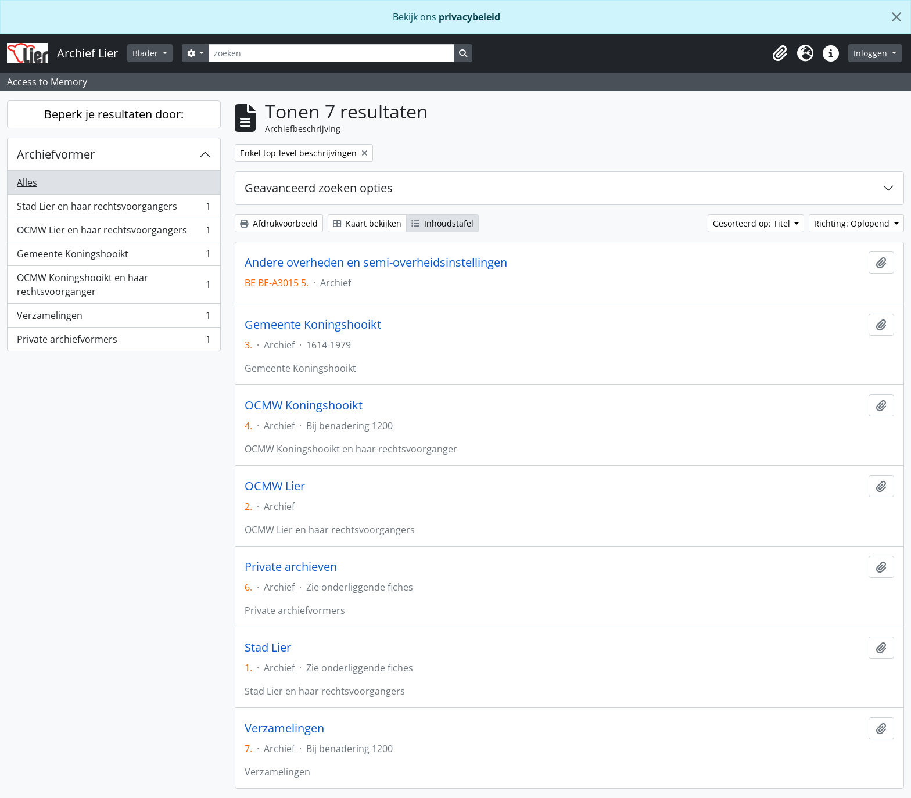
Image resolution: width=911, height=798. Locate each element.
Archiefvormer (56, 154)
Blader (146, 53)
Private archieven (291, 567)
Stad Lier (268, 648)
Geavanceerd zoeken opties (319, 188)
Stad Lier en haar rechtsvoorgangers (113, 208)
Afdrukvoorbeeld (279, 223)
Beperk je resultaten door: (114, 114)
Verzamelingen (113, 318)
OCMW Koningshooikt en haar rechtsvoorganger (113, 284)
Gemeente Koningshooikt (113, 256)
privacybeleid (469, 16)
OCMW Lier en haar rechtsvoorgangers (113, 232)
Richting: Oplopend (853, 223)
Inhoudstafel (442, 223)
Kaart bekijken (367, 223)
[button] (779, 53)
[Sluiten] (896, 17)
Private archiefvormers (113, 341)
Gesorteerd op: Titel (752, 223)
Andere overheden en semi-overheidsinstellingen (376, 262)
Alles (27, 182)
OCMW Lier (275, 486)
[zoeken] (331, 53)
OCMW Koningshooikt (304, 405)
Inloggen (871, 53)
